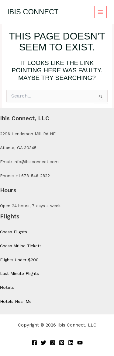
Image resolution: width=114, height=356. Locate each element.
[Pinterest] (61, 342)
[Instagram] (52, 342)
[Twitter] (43, 342)
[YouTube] (80, 342)
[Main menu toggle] (100, 12)
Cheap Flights (13, 231)
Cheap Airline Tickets (21, 245)
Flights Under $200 (19, 259)
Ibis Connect (33, 12)
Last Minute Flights (19, 273)
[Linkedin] (71, 342)
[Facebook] (34, 342)
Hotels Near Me (16, 301)
